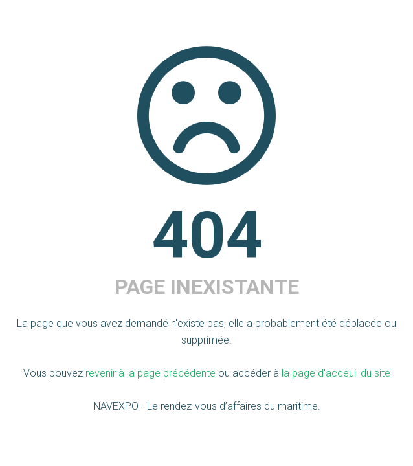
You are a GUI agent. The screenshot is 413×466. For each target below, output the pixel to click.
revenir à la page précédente (150, 373)
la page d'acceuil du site (336, 373)
